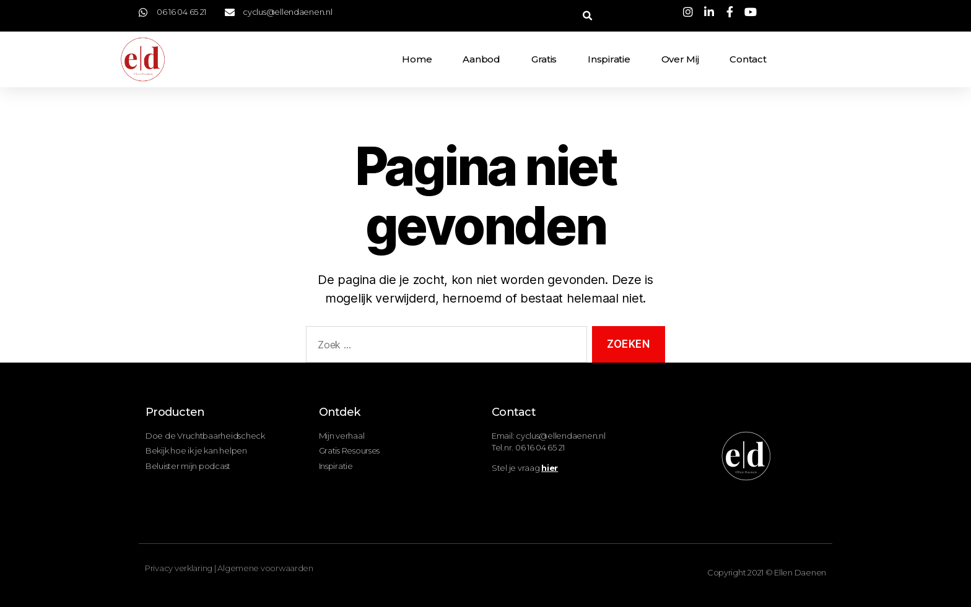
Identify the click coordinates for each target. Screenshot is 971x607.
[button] (587, 15)
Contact (747, 59)
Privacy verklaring (178, 568)
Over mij (680, 59)
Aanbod (481, 59)
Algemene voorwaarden (265, 568)
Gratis (544, 59)
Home (417, 59)
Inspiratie (609, 59)
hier (549, 468)
